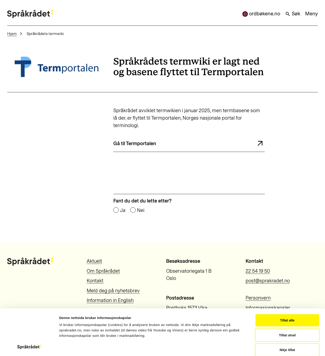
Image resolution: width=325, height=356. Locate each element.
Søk (292, 14)
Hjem (12, 33)
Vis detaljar (250, 347)
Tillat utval (287, 292)
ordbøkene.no (261, 14)
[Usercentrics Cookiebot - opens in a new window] (29, 347)
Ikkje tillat (287, 307)
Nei (140, 210)
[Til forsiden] (30, 14)
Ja (122, 210)
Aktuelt (94, 261)
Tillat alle (287, 277)
